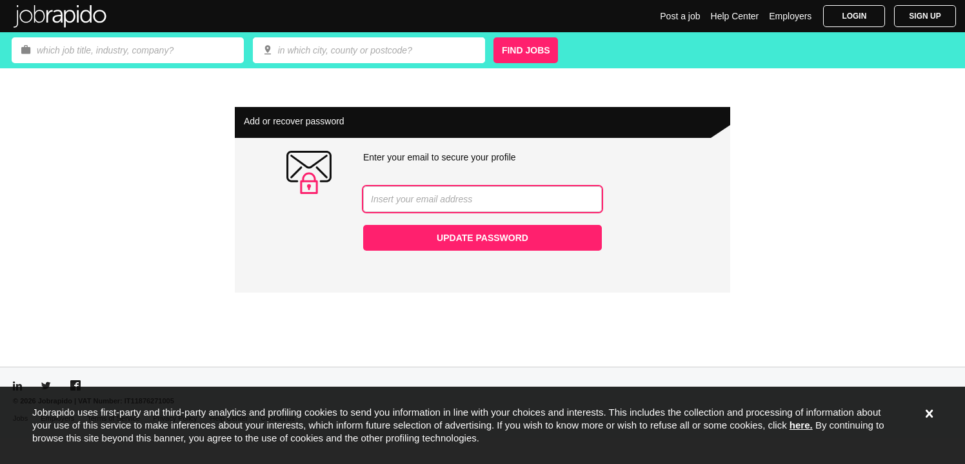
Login (854, 16)
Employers (790, 16)
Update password (482, 238)
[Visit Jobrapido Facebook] (75, 386)
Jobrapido (60, 16)
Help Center (735, 16)
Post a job (680, 16)
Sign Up (924, 16)
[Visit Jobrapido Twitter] (46, 386)
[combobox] (369, 50)
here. (801, 425)
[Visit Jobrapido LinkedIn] (17, 386)
